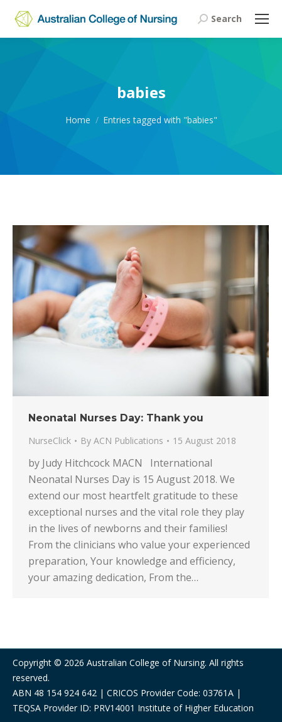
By (121, 441)
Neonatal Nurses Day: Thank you (115, 418)
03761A (218, 693)
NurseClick (49, 441)
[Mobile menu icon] (261, 18)
